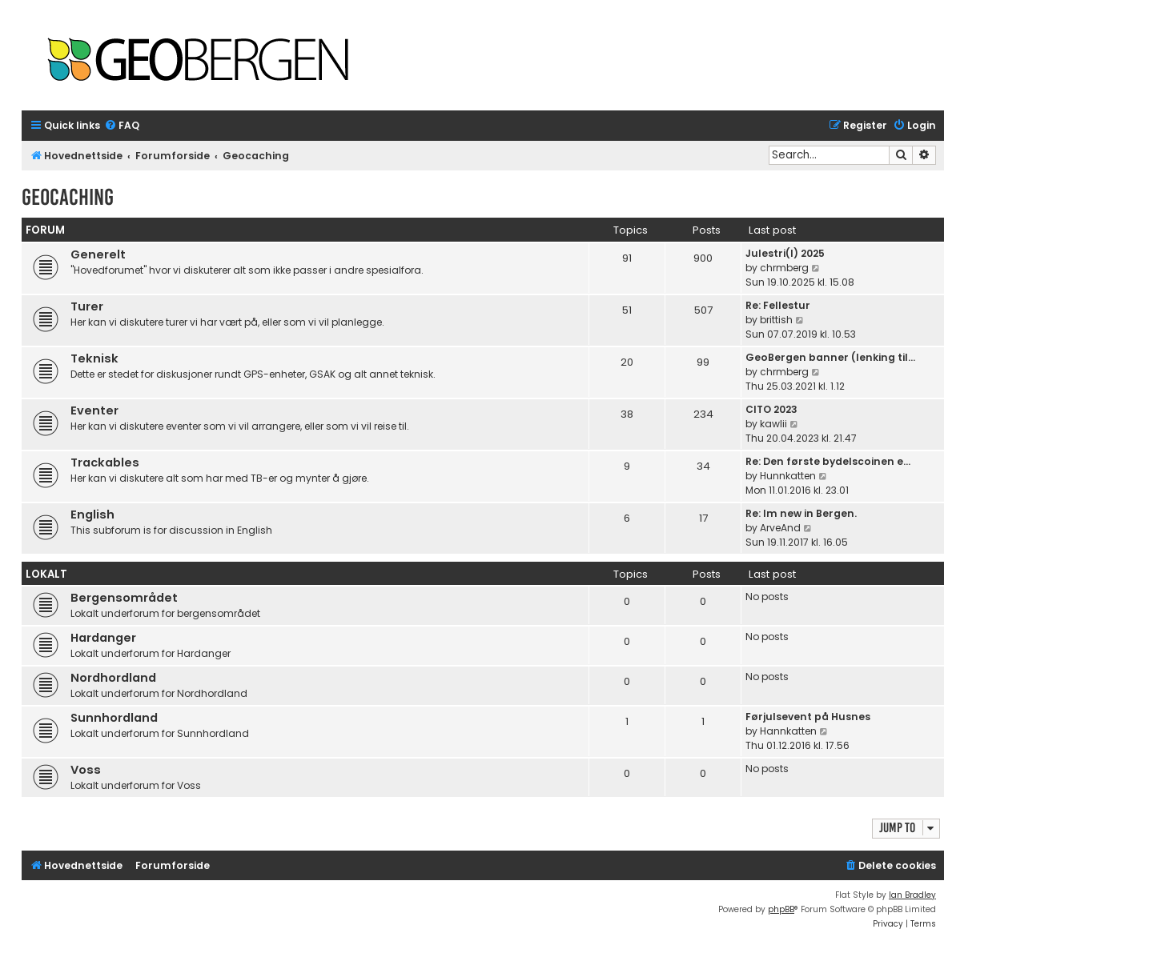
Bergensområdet (124, 598)
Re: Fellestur (777, 305)
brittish (776, 319)
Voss (85, 770)
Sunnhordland (114, 718)
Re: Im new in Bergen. (801, 513)
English (92, 515)
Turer (86, 306)
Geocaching (68, 197)
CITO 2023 (771, 409)
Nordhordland (113, 678)
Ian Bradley (912, 895)
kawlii (773, 423)
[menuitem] (121, 126)
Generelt (98, 254)
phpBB (781, 909)
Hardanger (103, 638)
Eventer (94, 410)
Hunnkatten (788, 476)
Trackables (104, 462)
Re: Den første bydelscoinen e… (827, 461)
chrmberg (784, 267)
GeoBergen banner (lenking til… (830, 357)
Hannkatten (788, 731)
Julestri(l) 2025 (785, 253)
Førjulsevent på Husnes (807, 716)
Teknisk (94, 358)
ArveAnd (780, 528)
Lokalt (46, 574)
